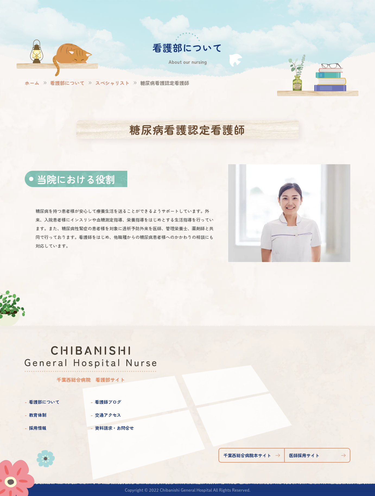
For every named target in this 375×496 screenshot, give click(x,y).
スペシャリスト (112, 82)
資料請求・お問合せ (114, 428)
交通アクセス (108, 415)
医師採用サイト (304, 455)
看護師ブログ (108, 402)
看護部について (67, 82)
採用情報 (37, 428)
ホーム (32, 82)
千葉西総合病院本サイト (247, 455)
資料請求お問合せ (340, 14)
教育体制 (37, 415)
